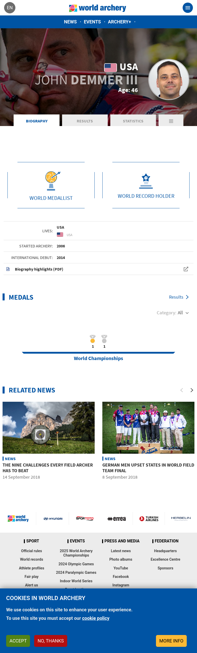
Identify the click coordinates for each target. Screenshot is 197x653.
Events (92, 21)
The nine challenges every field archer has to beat (48, 467)
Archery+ (119, 21)
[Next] (191, 390)
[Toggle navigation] (188, 8)
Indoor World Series (76, 581)
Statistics (133, 120)
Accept (18, 640)
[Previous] (181, 390)
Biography (36, 120)
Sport (32, 541)
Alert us (31, 585)
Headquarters (165, 551)
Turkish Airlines (148, 518)
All (180, 312)
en (10, 7)
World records (31, 559)
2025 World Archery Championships (76, 553)
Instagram (120, 585)
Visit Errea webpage (116, 518)
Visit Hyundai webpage (52, 518)
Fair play (32, 577)
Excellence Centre (165, 559)
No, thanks (50, 640)
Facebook (121, 577)
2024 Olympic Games (76, 564)
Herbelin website (181, 518)
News (70, 21)
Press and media (121, 541)
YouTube (121, 568)
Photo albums (120, 559)
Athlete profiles (31, 568)
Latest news (121, 551)
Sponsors (165, 568)
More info (171, 640)
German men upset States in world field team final (148, 467)
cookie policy (96, 618)
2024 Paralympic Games (76, 572)
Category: (166, 312)
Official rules (31, 551)
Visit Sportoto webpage (85, 518)
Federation (167, 541)
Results (85, 120)
